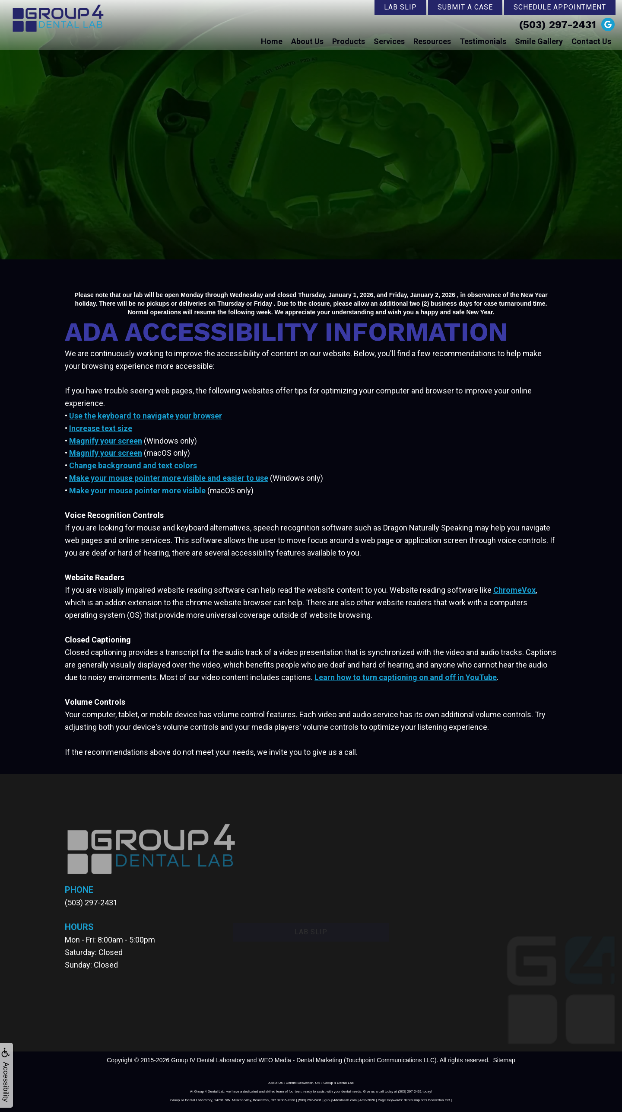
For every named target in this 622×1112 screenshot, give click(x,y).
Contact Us (591, 41)
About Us (307, 41)
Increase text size (100, 428)
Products (348, 41)
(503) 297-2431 (557, 25)
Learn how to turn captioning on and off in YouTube (405, 677)
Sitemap (504, 1060)
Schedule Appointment (560, 7)
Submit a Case (465, 7)
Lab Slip (400, 7)
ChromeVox (514, 589)
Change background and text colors (133, 465)
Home (271, 41)
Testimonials (483, 41)
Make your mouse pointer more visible (137, 490)
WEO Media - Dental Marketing (300, 1060)
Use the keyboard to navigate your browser (145, 415)
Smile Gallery (539, 41)
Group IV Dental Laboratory (208, 1060)
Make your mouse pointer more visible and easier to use (168, 478)
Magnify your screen (105, 440)
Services (389, 41)
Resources (432, 41)
